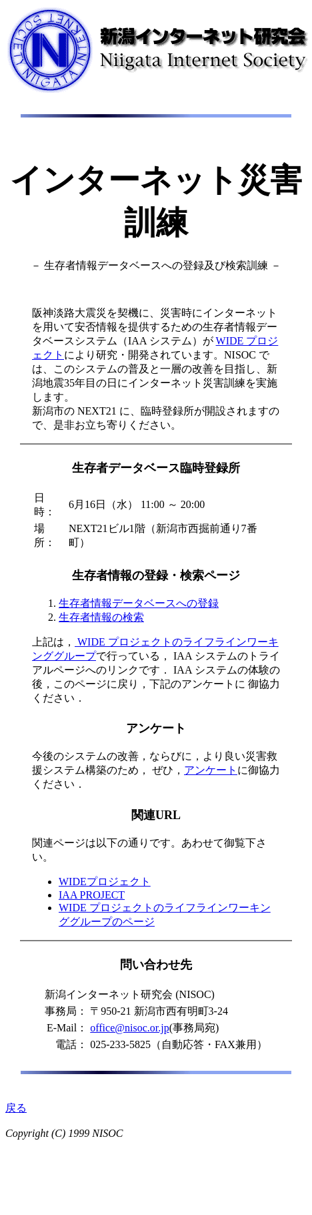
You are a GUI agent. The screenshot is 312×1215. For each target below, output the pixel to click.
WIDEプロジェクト (105, 881)
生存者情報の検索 (101, 617)
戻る (16, 1108)
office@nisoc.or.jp (129, 1027)
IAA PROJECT (92, 895)
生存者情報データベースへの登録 (139, 603)
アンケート (210, 770)
